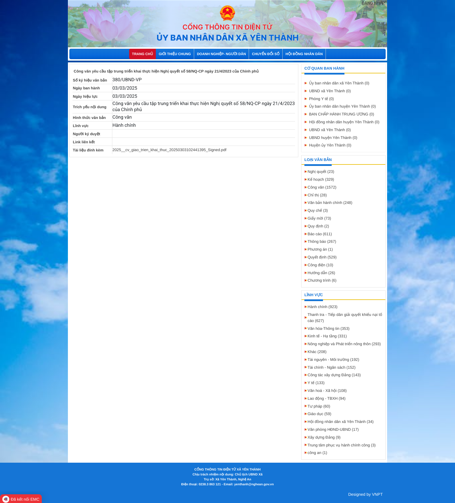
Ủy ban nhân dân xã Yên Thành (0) (339, 83)
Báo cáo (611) (320, 234)
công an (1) (317, 452)
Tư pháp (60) (319, 406)
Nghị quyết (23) (321, 171)
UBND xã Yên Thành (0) (330, 91)
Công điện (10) (320, 265)
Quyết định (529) (322, 257)
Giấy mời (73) (319, 218)
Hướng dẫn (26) (321, 273)
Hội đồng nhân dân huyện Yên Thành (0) (344, 122)
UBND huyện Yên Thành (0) (333, 137)
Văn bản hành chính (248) (330, 202)
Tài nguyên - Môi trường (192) (333, 359)
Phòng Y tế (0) (321, 99)
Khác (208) (317, 352)
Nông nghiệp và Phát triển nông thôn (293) (344, 344)
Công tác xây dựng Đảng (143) (334, 375)
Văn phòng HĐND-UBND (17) (333, 429)
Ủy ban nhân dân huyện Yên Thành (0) (342, 106)
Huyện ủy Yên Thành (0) (330, 145)
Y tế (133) (316, 383)
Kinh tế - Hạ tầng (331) (327, 336)
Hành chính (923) (322, 307)
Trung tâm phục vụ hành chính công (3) (342, 445)
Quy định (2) (318, 226)
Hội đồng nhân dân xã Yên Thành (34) (341, 421)
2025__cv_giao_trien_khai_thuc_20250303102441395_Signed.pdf (170, 150)
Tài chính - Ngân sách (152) (331, 367)
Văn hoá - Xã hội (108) (327, 390)
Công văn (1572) (322, 187)
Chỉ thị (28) (317, 195)
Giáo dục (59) (319, 414)
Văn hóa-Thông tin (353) (328, 328)
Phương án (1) (320, 249)
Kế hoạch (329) (321, 179)
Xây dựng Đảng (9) (324, 437)
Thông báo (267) (322, 241)
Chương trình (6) (322, 280)
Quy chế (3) (318, 210)
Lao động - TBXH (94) (327, 398)
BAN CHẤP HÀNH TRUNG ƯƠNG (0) (341, 114)
